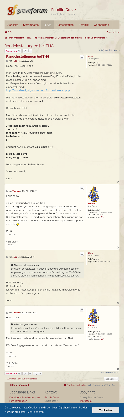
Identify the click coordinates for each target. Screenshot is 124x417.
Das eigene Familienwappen (24, 397)
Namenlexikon (65, 24)
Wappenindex (102, 24)
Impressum (86, 400)
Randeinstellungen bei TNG (29, 46)
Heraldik (84, 24)
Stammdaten (31, 24)
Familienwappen (18, 400)
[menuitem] (8, 32)
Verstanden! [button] (106, 410)
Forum (47, 24)
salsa (90, 56)
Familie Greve (63, 10)
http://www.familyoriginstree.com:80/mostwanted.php (38, 90)
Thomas (91, 204)
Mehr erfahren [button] (35, 412)
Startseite (12, 24)
